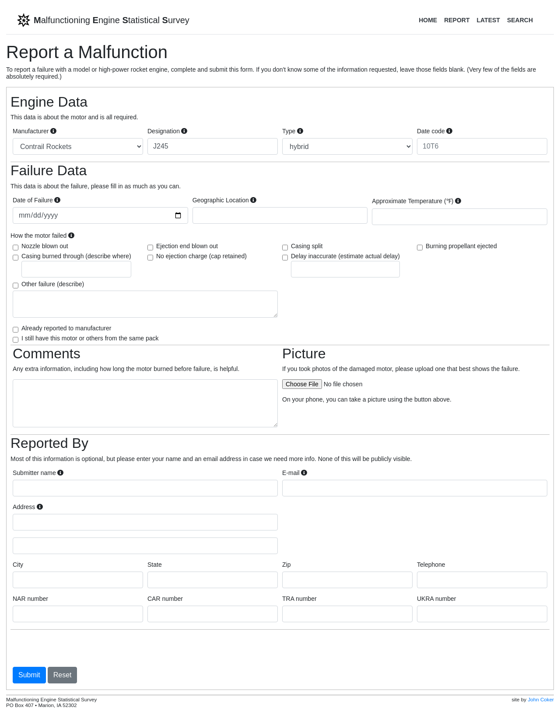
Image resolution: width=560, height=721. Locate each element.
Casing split (306, 246)
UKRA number (436, 598)
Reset (62, 675)
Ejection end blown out (187, 246)
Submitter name (38, 472)
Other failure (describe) (52, 284)
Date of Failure (36, 200)
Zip (286, 564)
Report (456, 20)
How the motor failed (42, 235)
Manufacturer (34, 131)
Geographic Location (224, 200)
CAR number (165, 598)
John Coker (541, 699)
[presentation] (79, 648)
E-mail (294, 472)
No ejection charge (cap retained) (201, 256)
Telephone (431, 564)
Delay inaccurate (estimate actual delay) (345, 265)
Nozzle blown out (44, 246)
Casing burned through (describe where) (76, 265)
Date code (434, 131)
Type (292, 131)
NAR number (30, 598)
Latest (488, 20)
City (18, 564)
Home (428, 20)
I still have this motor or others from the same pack (90, 338)
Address (28, 506)
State (154, 564)
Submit (29, 675)
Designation (167, 131)
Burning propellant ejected (461, 246)
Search (520, 20)
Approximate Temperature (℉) (416, 201)
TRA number (299, 598)
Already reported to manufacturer (66, 328)
